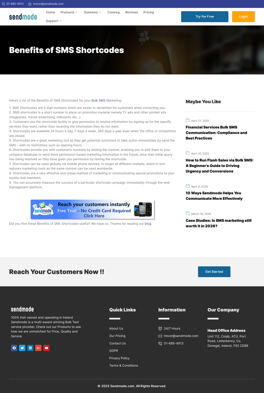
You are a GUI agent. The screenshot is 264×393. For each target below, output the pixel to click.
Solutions (93, 12)
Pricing (148, 12)
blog (148, 223)
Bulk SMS (98, 100)
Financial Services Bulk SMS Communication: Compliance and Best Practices (216, 132)
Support (54, 21)
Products (69, 12)
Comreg (113, 12)
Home (50, 12)
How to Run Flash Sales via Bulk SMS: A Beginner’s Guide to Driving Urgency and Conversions (219, 165)
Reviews (131, 12)
